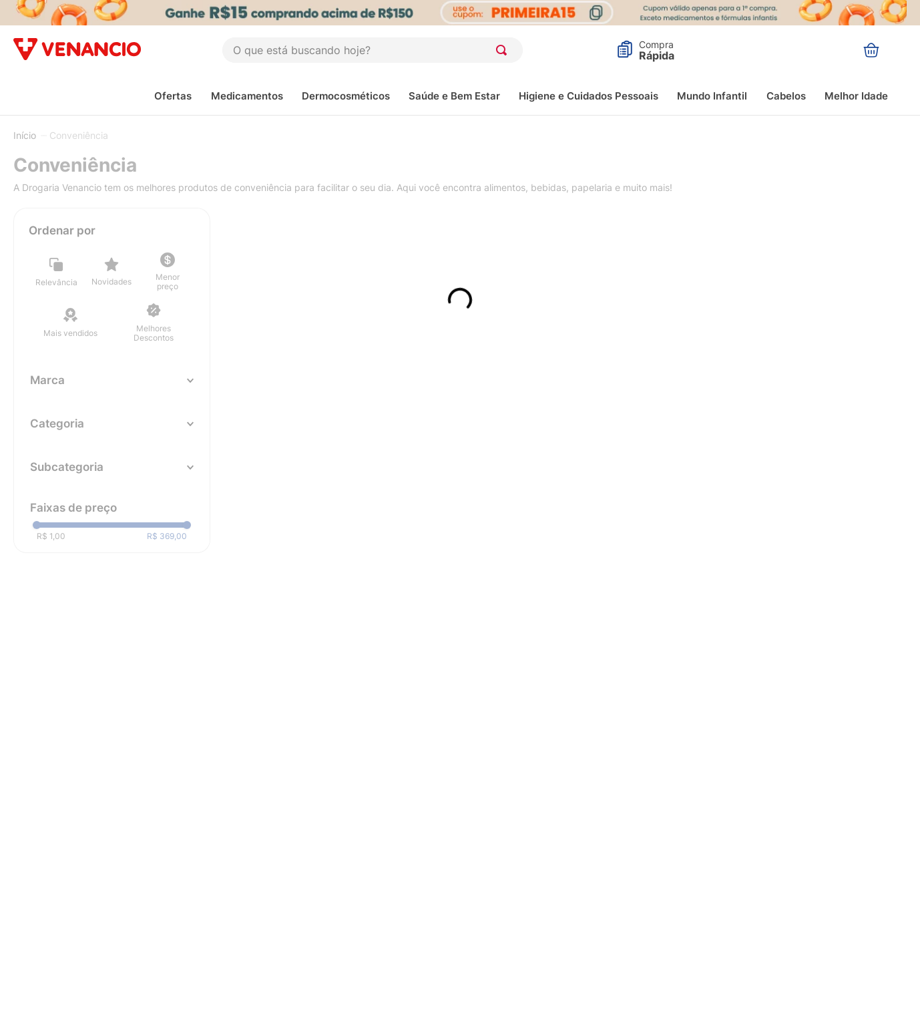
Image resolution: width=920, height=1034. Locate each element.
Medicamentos (247, 96)
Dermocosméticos (346, 96)
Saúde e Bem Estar (454, 96)
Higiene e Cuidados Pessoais (588, 96)
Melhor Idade (856, 96)
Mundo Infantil (712, 96)
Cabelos (786, 96)
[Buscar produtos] (504, 50)
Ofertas (173, 96)
